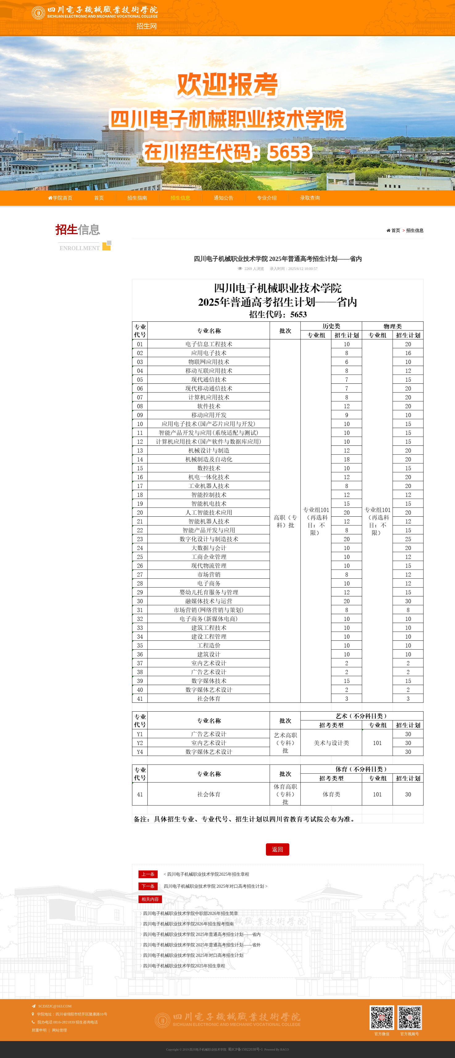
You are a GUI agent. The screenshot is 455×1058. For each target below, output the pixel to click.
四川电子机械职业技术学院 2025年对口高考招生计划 (193, 955)
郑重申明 (39, 1030)
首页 (99, 197)
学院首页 (59, 197)
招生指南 (137, 197)
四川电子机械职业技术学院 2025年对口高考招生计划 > (216, 886)
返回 (277, 849)
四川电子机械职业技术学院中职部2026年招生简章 (190, 913)
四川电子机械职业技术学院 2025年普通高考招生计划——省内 (202, 934)
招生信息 (180, 197)
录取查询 (310, 197)
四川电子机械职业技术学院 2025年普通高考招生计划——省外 (202, 945)
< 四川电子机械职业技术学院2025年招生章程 (206, 874)
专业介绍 (267, 197)
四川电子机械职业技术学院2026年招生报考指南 (188, 924)
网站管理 (59, 1030)
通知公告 (224, 197)
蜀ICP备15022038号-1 (245, 1049)
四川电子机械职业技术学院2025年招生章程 (184, 966)
